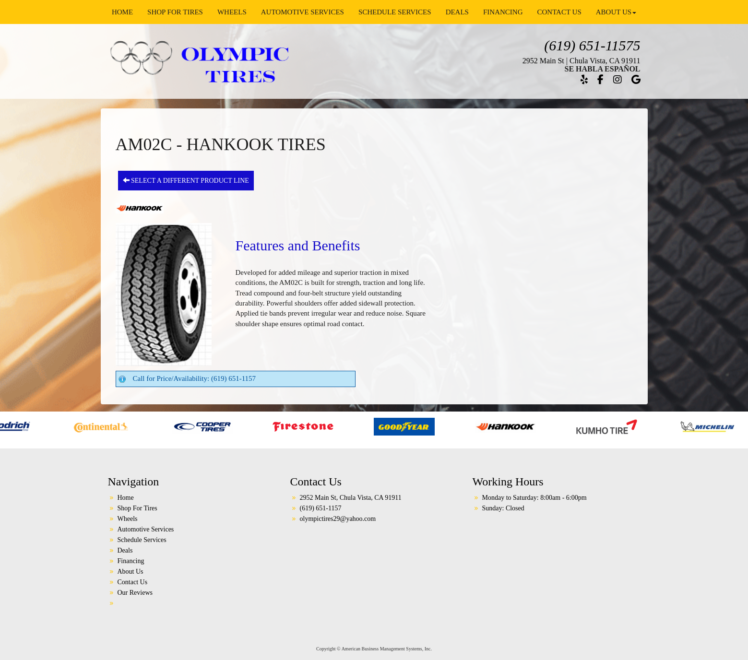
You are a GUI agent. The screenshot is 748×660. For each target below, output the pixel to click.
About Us (616, 12)
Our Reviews (135, 592)
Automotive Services (302, 12)
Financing (503, 12)
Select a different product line (186, 180)
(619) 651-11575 (592, 45)
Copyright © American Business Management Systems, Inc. (374, 648)
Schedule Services (394, 12)
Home (122, 12)
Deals (457, 12)
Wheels (232, 12)
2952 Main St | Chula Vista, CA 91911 (581, 61)
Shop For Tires (175, 12)
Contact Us (559, 12)
